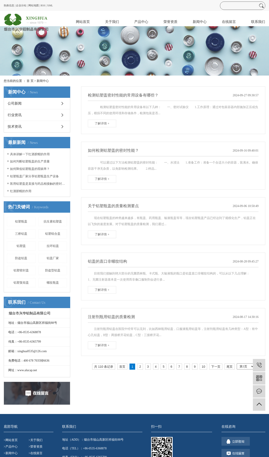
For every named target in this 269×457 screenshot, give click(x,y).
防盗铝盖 (21, 258)
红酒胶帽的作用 (20, 191)
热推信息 (9, 5)
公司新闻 (15, 103)
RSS (43, 5)
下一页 (215, 366)
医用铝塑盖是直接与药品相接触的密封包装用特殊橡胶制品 (38, 183)
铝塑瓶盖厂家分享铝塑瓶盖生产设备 (34, 176)
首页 (122, 366)
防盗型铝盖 (52, 270)
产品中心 (141, 22)
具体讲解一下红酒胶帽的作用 (30, 154)
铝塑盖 (21, 246)
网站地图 (33, 5)
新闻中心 (200, 22)
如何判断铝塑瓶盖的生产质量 (30, 161)
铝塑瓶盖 (21, 221)
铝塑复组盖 (21, 282)
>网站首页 (11, 440)
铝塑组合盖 (52, 233)
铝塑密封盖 (21, 270)
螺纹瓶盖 (53, 282)
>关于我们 (36, 440)
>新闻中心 (11, 453)
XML (50, 5)
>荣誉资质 (36, 446)
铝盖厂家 (53, 258)
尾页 (229, 366)
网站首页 (83, 22)
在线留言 (229, 22)
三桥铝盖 (21, 233)
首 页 (30, 81)
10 (203, 366)
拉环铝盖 (53, 246)
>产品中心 (11, 446)
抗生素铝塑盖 (53, 221)
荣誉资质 (170, 22)
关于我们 (112, 22)
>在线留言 (36, 453)
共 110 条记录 (103, 366)
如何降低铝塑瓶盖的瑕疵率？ (30, 169)
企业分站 (21, 5)
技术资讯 (15, 126)
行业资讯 (15, 115)
